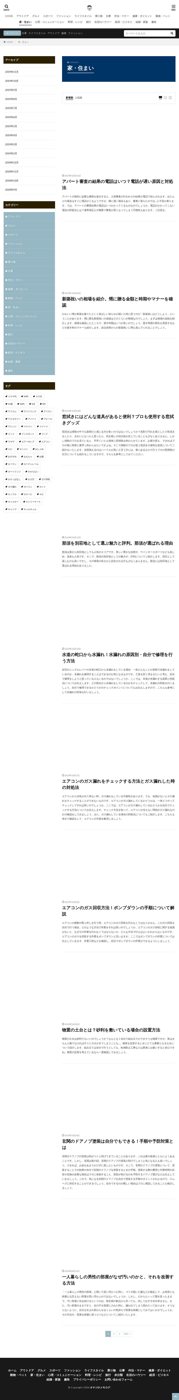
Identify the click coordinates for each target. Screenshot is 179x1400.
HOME (9, 15)
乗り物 (98, 15)
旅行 (88, 21)
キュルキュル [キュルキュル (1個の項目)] (30, 509)
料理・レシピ (75, 21)
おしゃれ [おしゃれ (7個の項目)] (39, 449)
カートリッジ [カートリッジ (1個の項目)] (14, 471)
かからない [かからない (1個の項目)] (33, 471)
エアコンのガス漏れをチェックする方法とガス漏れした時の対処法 (118, 784)
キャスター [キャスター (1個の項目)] (13, 501)
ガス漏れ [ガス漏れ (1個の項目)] (12, 486)
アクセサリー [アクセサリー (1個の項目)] (14, 419)
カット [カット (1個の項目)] (43, 486)
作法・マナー (121, 15)
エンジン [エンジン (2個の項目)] (24, 449)
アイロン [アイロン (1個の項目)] (48, 411)
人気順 (78, 97)
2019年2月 (11, 153)
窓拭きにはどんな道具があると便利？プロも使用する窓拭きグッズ (118, 419)
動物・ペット (163, 15)
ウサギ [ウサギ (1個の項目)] (11, 441)
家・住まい (25, 21)
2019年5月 (11, 126)
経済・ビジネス (123, 21)
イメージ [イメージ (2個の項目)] (44, 426)
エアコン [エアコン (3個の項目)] (46, 441)
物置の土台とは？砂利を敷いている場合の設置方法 (111, 1029)
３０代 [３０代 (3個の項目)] (39, 396)
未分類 (118, 1374)
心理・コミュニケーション (49, 21)
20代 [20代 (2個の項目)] (26, 396)
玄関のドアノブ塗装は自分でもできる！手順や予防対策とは (117, 1144)
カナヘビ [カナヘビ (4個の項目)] (28, 494)
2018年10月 (12, 180)
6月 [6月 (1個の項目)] (33, 404)
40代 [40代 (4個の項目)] (22, 404)
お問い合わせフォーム (119, 1379)
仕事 (108, 15)
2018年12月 (12, 162)
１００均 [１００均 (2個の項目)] (12, 396)
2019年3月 (11, 144)
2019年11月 (12, 71)
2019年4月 (11, 135)
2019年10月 (12, 80)
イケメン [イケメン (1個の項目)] (28, 426)
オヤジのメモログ (100, 1387)
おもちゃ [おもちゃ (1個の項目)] (28, 456)
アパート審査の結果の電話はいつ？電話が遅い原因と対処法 (117, 184)
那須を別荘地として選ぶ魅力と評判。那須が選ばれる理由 (117, 543)
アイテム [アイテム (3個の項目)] (12, 411)
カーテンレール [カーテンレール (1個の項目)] (31, 464)
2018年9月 (11, 189)
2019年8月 (11, 98)
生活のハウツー (103, 21)
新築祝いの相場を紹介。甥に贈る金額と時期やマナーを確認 (117, 302)
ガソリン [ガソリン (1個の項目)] (28, 486)
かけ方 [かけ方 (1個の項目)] (31, 479)
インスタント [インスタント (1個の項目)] (28, 434)
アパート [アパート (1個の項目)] (32, 419)
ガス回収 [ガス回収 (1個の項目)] (46, 479)
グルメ (36, 15)
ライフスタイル (83, 15)
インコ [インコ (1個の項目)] (11, 434)
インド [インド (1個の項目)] (45, 434)
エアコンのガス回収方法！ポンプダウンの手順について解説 (118, 910)
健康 (63, 33)
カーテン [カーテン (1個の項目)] (12, 464)
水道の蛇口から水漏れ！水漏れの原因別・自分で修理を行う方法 (117, 657)
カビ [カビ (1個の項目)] (42, 494)
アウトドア (22, 15)
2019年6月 (11, 117)
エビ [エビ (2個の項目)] (10, 449)
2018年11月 (12, 171)
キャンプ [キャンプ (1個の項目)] (12, 509)
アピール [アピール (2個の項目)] (48, 419)
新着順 (69, 97)
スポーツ (48, 15)
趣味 (153, 21)
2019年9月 (11, 89)
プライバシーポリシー (87, 1379)
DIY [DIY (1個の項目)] (44, 404)
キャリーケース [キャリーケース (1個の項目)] (33, 501)
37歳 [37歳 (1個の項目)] (10, 404)
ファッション (63, 15)
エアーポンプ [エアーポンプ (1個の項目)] (28, 441)
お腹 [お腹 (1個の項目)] (42, 456)
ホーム (12, 1370)
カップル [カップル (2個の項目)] (12, 494)
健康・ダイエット (142, 15)
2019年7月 (11, 108)
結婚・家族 (142, 21)
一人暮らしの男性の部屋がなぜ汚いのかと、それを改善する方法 (118, 1279)
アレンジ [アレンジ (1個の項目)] (12, 426)
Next (126, 1334)
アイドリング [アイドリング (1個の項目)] (30, 411)
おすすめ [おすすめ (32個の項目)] (12, 456)
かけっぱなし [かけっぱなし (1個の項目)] (14, 479)
